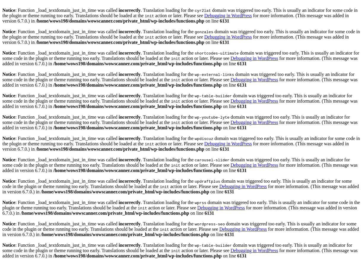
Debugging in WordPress (228, 15)
